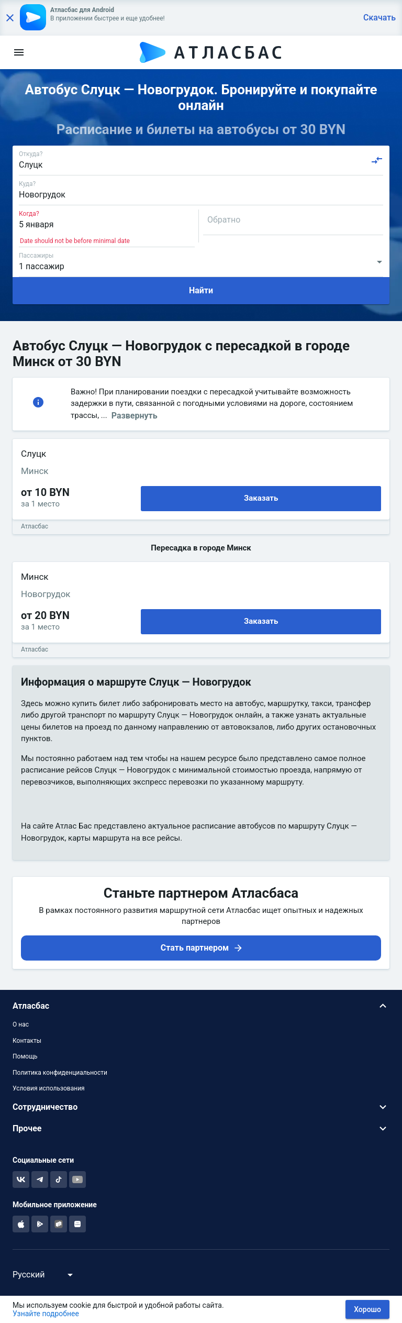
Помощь (25, 1056)
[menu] (18, 52)
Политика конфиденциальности (60, 1072)
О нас (21, 1024)
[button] (201, 1005)
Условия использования (49, 1088)
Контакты (27, 1040)
